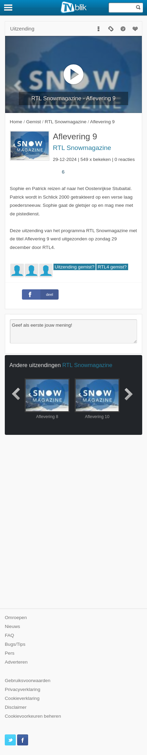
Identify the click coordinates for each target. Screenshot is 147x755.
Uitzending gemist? (75, 266)
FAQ (9, 635)
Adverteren (16, 662)
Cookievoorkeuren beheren (33, 716)
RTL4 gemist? (112, 266)
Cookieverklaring (22, 698)
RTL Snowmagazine (82, 147)
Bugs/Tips (15, 644)
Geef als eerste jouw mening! (73, 331)
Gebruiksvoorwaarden (27, 680)
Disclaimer (15, 707)
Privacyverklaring (22, 689)
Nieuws (12, 626)
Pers (9, 653)
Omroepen (16, 617)
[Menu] (8, 7)
